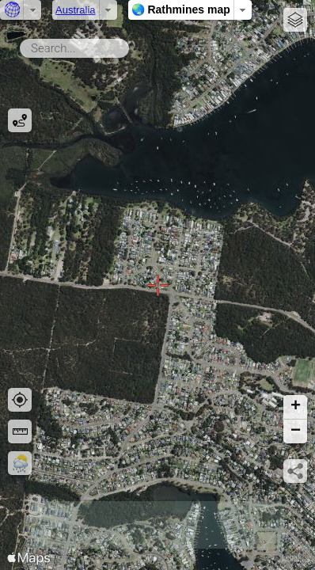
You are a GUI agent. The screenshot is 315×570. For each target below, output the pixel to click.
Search (131, 45)
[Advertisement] (157, 525)
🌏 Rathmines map (180, 9)
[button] (295, 407)
